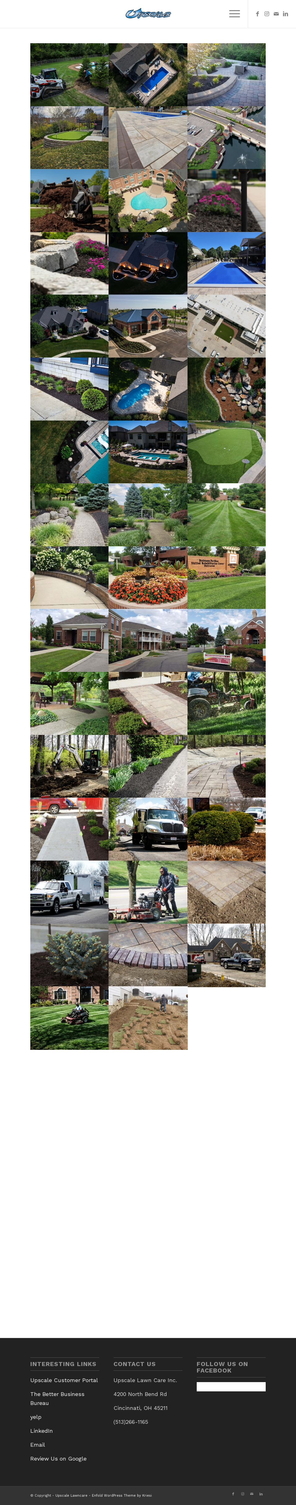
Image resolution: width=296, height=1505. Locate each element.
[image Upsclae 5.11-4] (227, 200)
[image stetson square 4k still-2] (148, 200)
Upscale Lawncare (71, 1496)
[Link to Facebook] (257, 14)
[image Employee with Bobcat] (69, 74)
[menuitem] (231, 14)
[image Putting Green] (227, 452)
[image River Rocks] (227, 389)
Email (37, 1444)
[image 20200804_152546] (69, 577)
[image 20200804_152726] (227, 514)
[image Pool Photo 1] (148, 452)
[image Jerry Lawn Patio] (148, 389)
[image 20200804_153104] (69, 703)
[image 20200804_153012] (69, 514)
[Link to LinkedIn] (285, 14)
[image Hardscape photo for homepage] (148, 703)
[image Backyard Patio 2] (227, 74)
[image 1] (227, 137)
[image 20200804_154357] (148, 640)
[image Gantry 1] (69, 389)
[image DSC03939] (148, 829)
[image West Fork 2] (148, 74)
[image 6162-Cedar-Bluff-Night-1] (148, 263)
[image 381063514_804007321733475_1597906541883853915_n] (227, 263)
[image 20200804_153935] (227, 640)
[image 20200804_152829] (148, 514)
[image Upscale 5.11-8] (69, 263)
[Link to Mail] (276, 14)
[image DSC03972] (148, 766)
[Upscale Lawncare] (148, 14)
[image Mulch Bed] (227, 829)
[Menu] (231, 14)
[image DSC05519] (227, 703)
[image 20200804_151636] (227, 577)
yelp (35, 1417)
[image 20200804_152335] (148, 577)
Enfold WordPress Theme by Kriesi (122, 1496)
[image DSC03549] (69, 766)
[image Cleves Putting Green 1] (69, 137)
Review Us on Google (58, 1458)
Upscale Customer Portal (64, 1380)
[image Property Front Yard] (69, 326)
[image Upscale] (69, 200)
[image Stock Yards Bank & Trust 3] (148, 326)
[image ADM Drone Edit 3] (227, 326)
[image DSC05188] (227, 766)
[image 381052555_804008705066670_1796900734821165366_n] (148, 137)
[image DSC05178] (69, 829)
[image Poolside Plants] (69, 452)
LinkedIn (41, 1430)
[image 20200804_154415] (69, 640)
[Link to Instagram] (267, 14)
